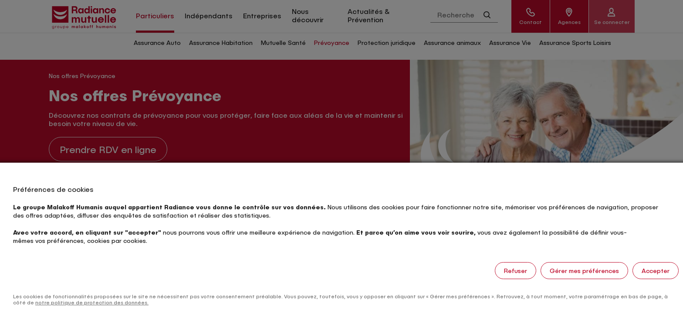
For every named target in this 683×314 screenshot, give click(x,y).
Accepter (655, 270)
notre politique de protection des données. (92, 302)
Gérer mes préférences (584, 270)
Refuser (515, 270)
